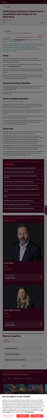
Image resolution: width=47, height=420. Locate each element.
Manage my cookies (8, 417)
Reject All (23, 417)
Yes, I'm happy (37, 417)
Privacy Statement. (29, 413)
